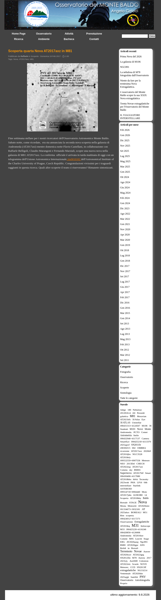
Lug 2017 (125, 281)
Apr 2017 (125, 292)
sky (130, 470)
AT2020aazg (132, 542)
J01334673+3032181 (130, 509)
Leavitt (138, 538)
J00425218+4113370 (141, 441)
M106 (144, 425)
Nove (140, 428)
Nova (15, 59)
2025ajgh (124, 577)
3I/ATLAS (125, 422)
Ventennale (125, 573)
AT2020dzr (137, 573)
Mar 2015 (125, 313)
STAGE (132, 502)
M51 (145, 512)
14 (145, 495)
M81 (32, 59)
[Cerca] (135, 36)
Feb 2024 (125, 198)
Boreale (123, 502)
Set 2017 (124, 276)
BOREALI (136, 512)
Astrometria (126, 435)
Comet (144, 432)
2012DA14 (125, 413)
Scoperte (124, 387)
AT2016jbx (125, 454)
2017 (149, 557)
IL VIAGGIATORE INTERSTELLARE (130, 117)
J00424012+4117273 (130, 518)
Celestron (143, 561)
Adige (123, 410)
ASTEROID (126, 488)
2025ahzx (124, 512)
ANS (142, 545)
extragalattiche (128, 570)
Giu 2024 (125, 187)
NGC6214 (142, 570)
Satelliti (134, 577)
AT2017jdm (125, 495)
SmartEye (125, 441)
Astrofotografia (142, 580)
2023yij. (124, 561)
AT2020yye (125, 554)
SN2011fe (136, 444)
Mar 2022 (125, 218)
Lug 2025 (125, 156)
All (133, 413)
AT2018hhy (135, 498)
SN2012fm (125, 557)
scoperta (130, 515)
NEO (122, 463)
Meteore (146, 460)
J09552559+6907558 (130, 460)
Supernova (125, 473)
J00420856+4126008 (130, 532)
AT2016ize (138, 535)
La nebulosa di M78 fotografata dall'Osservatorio (134, 74)
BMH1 (137, 470)
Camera (145, 438)
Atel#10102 (74, 159)
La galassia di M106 (130, 61)
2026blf (147, 451)
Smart (148, 473)
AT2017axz (24, 59)
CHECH (140, 463)
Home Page (18, 33)
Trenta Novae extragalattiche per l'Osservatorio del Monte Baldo (134, 106)
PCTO (137, 432)
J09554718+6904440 (130, 492)
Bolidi (123, 548)
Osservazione (126, 521)
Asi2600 (134, 561)
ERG (122, 542)
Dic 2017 (124, 266)
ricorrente (124, 451)
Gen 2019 (125, 245)
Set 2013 (124, 323)
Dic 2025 (124, 140)
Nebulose (137, 410)
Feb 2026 (125, 129)
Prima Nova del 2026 (131, 56)
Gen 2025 (125, 171)
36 (150, 425)
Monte (148, 429)
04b (145, 482)
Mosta (123, 506)
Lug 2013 (125, 334)
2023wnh (124, 482)
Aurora (141, 557)
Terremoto (126, 551)
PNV (143, 576)
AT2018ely (125, 457)
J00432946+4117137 (130, 438)
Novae (138, 551)
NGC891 (124, 67)
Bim (122, 515)
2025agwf (125, 444)
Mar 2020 (125, 239)
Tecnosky (143, 479)
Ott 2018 (124, 250)
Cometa (123, 470)
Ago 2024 (125, 182)
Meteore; (124, 567)
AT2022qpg (138, 554)
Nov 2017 (125, 271)
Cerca (152, 36)
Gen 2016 (125, 307)
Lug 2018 (125, 255)
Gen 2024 (125, 203)
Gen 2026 (125, 135)
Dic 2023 (124, 208)
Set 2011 (124, 360)
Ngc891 (144, 542)
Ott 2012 (124, 349)
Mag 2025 (125, 161)
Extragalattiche (142, 521)
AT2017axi (137, 466)
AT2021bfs (125, 419)
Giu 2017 (125, 286)
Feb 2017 (125, 297)
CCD (132, 567)
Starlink (136, 485)
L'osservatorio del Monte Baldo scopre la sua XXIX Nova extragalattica (133, 95)
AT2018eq (125, 526)
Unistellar (137, 422)
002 (134, 448)
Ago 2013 (125, 328)
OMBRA (141, 448)
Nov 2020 (125, 229)
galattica (124, 416)
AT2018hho (125, 479)
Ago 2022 (125, 213)
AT (143, 509)
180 (129, 410)
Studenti (124, 429)
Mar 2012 (125, 354)
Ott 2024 (124, 177)
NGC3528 (137, 454)
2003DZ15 (125, 448)
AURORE (138, 495)
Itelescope (145, 526)
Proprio (123, 583)
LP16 (139, 482)
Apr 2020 (125, 234)
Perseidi (140, 413)
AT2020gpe (132, 545)
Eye (143, 419)
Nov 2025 (125, 145)
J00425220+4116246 (136, 529)
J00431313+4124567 (130, 425)
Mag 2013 (125, 339)
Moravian (141, 416)
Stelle (136, 435)
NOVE (143, 564)
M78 (134, 557)
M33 (122, 529)
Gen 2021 (125, 224)
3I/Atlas (136, 419)
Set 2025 (124, 150)
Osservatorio (126, 377)
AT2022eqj (125, 466)
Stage (146, 538)
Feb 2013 (125, 344)
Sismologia (125, 392)
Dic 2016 (124, 302)
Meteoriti (132, 506)
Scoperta (124, 498)
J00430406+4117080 (130, 476)
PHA (133, 482)
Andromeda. (126, 432)
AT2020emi (143, 506)
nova (135, 479)
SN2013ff (141, 567)
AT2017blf (138, 473)
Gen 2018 (125, 260)
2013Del (131, 463)
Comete (123, 538)
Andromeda (125, 535)
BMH (123, 545)
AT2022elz (125, 564)
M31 (135, 525)
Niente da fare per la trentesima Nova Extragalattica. (130, 83)
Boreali (134, 548)
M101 (133, 429)
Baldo (146, 498)
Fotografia (125, 371)
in (129, 548)
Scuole (135, 564)
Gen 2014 (125, 318)
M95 (131, 538)
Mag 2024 (125, 192)
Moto (144, 492)
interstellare (125, 485)
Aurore (146, 551)
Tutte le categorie (129, 398)
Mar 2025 (125, 166)
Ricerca (124, 382)
